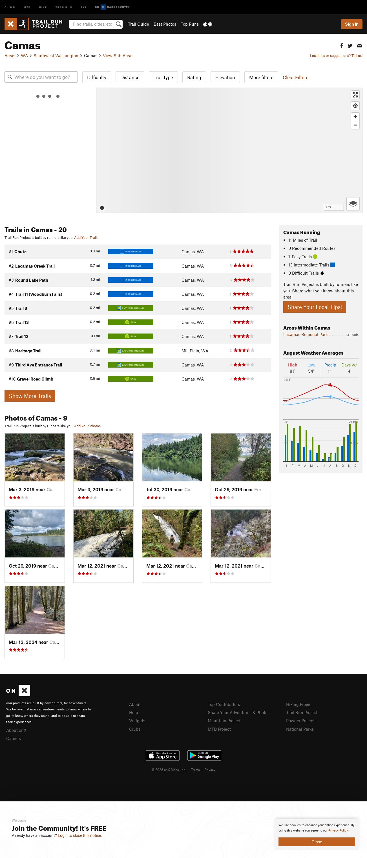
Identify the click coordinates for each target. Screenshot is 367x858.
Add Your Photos (87, 426)
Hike (43, 7)
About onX (16, 730)
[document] (316, 834)
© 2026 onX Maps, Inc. (169, 770)
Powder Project (300, 720)
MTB (27, 7)
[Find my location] (355, 106)
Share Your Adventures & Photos (238, 712)
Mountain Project (224, 720)
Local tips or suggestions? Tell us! (336, 55)
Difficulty (96, 77)
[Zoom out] (355, 125)
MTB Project (219, 729)
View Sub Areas (118, 55)
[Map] (229, 150)
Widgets (137, 720)
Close (316, 841)
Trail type (163, 77)
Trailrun (64, 7)
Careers (13, 738)
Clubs (134, 729)
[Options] (353, 203)
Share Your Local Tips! (315, 307)
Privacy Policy (338, 830)
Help (133, 712)
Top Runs (190, 23)
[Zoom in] (355, 117)
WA (24, 55)
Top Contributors (224, 704)
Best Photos (165, 23)
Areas (10, 55)
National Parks (300, 729)
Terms (195, 770)
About (135, 704)
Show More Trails (30, 396)
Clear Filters (295, 77)
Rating (194, 77)
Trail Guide (138, 23)
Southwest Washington (56, 55)
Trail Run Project (301, 712)
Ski (84, 7)
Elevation (225, 77)
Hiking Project (299, 704)
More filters (261, 77)
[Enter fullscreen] (355, 95)
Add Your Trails (86, 237)
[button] (341, 45)
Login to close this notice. (80, 835)
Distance (130, 77)
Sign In (352, 23)
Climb (10, 7)
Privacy (210, 770)
